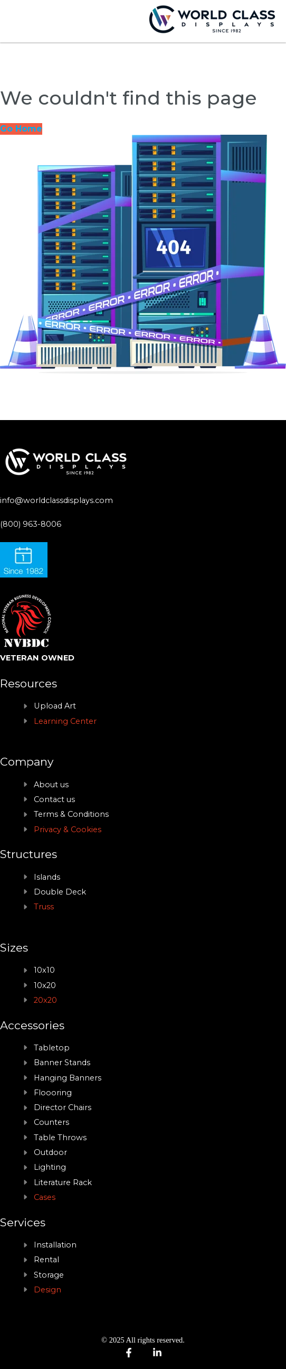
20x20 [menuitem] (45, 1000)
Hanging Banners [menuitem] (67, 1078)
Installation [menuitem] (55, 1245)
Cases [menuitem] (44, 1197)
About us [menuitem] (51, 784)
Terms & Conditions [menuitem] (71, 814)
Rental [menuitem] (46, 1259)
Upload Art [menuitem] (55, 706)
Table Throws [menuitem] (60, 1137)
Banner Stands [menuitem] (62, 1062)
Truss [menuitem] (44, 906)
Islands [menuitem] (47, 877)
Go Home (21, 129)
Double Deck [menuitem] (60, 892)
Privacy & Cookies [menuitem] (67, 829)
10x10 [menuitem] (44, 970)
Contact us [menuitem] (54, 799)
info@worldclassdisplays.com (56, 500)
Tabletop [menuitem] (52, 1048)
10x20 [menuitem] (45, 985)
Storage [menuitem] (49, 1275)
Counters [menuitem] (51, 1122)
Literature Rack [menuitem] (63, 1182)
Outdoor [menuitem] (50, 1152)
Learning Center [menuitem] (65, 721)
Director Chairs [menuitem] (62, 1107)
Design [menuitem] (47, 1290)
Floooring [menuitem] (53, 1092)
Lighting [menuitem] (50, 1167)
